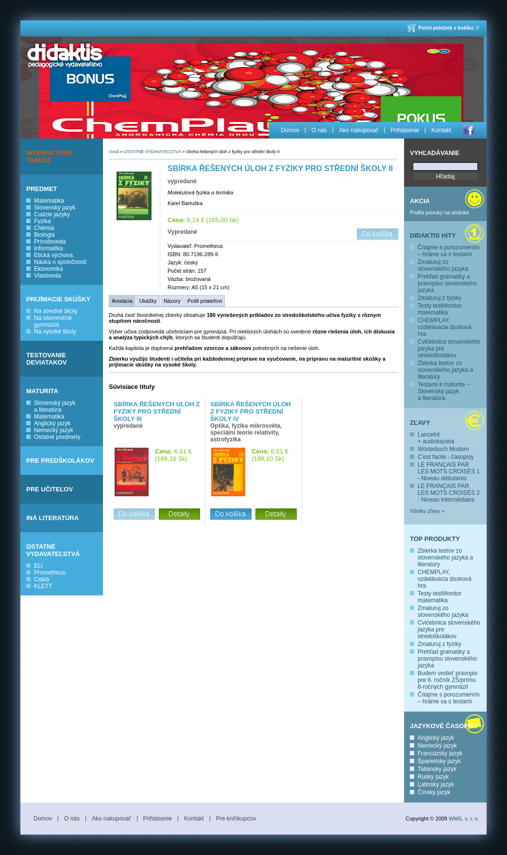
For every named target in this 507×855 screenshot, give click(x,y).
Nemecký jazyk (53, 430)
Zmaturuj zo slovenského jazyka (443, 265)
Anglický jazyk (52, 423)
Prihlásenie (404, 130)
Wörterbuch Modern (443, 449)
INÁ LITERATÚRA (52, 518)
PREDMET (41, 188)
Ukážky (148, 301)
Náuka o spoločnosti (60, 262)
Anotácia (122, 301)
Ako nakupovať (358, 130)
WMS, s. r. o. (464, 818)
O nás (319, 130)
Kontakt (441, 130)
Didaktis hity (433, 235)
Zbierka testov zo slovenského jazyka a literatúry (445, 370)
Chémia (44, 228)
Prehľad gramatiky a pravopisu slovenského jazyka (447, 283)
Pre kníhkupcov (236, 818)
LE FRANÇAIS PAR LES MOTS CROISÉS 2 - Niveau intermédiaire (449, 493)
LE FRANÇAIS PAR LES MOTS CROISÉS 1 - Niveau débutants (449, 471)
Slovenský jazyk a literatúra (54, 406)
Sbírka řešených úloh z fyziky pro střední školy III (157, 411)
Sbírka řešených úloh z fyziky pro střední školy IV (250, 411)
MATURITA (42, 391)
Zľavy (420, 422)
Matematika (49, 200)
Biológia (44, 234)
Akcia (420, 201)
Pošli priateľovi (204, 301)
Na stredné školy (55, 311)
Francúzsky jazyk (440, 753)
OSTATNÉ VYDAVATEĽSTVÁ (53, 550)
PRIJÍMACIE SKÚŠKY (58, 299)
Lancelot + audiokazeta (436, 438)
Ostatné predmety (57, 437)
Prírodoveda (50, 241)
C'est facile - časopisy (446, 457)
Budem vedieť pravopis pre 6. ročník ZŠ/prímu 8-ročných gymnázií (447, 680)
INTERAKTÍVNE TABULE (49, 156)
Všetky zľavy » (427, 511)
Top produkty (435, 538)
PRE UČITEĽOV (49, 489)
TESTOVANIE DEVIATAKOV (46, 358)
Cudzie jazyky (52, 214)
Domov (290, 130)
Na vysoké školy (55, 331)
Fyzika (42, 221)
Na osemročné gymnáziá (53, 321)
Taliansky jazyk (437, 769)
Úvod (114, 151)
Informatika (48, 248)
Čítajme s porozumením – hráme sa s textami (448, 251)
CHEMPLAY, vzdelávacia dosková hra (445, 327)
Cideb (41, 579)
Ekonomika (48, 268)
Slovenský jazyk (54, 207)
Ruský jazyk (433, 776)
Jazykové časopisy (444, 726)
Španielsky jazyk (439, 761)
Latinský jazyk (436, 784)
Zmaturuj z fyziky (439, 298)
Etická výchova (53, 255)
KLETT (43, 586)
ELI (38, 565)
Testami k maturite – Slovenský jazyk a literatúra (444, 391)
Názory (172, 301)
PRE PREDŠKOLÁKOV (60, 460)
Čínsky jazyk (434, 792)
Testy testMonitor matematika (440, 309)
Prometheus (50, 572)
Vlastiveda (47, 275)
